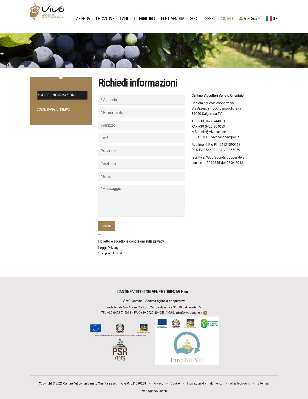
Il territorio (145, 18)
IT (271, 18)
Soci (194, 18)
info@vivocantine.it (189, 313)
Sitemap (263, 383)
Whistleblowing (240, 383)
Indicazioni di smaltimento (204, 383)
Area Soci (251, 18)
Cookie (175, 383)
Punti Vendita (173, 18)
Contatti (227, 18)
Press (208, 18)
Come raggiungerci (53, 109)
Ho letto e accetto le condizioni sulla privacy (131, 241)
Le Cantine (105, 18)
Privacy (158, 383)
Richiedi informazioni (56, 95)
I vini (124, 18)
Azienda (83, 18)
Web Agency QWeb (154, 391)
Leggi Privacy (108, 248)
